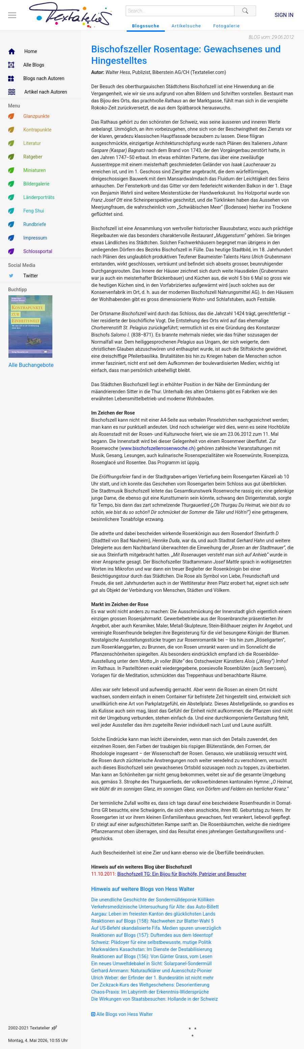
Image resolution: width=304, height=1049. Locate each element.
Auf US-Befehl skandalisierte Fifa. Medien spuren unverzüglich (156, 928)
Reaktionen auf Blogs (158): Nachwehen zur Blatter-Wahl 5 (152, 921)
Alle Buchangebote (30, 365)
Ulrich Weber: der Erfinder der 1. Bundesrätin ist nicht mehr (152, 977)
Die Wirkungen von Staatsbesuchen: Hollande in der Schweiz (154, 999)
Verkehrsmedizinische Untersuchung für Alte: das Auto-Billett (155, 906)
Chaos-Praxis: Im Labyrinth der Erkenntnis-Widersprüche (150, 992)
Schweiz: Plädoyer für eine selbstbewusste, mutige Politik (151, 942)
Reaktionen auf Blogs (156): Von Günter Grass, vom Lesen (151, 956)
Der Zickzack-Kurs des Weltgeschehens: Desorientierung (150, 985)
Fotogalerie (226, 25)
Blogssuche (145, 25)
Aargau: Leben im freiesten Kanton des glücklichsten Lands (153, 914)
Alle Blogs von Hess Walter (122, 1014)
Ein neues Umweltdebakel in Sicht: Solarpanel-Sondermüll (151, 963)
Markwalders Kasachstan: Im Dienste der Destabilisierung (151, 949)
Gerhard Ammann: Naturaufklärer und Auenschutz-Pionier (151, 970)
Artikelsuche (186, 25)
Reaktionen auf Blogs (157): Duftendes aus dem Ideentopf (152, 935)
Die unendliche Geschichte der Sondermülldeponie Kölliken (152, 899)
